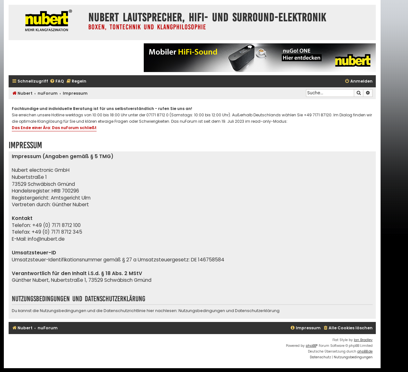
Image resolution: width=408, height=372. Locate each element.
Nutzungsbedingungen (201, 310)
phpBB (311, 345)
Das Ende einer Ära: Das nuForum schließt (54, 127)
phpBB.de (365, 351)
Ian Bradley (363, 340)
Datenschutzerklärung (257, 310)
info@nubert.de (46, 239)
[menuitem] (57, 81)
